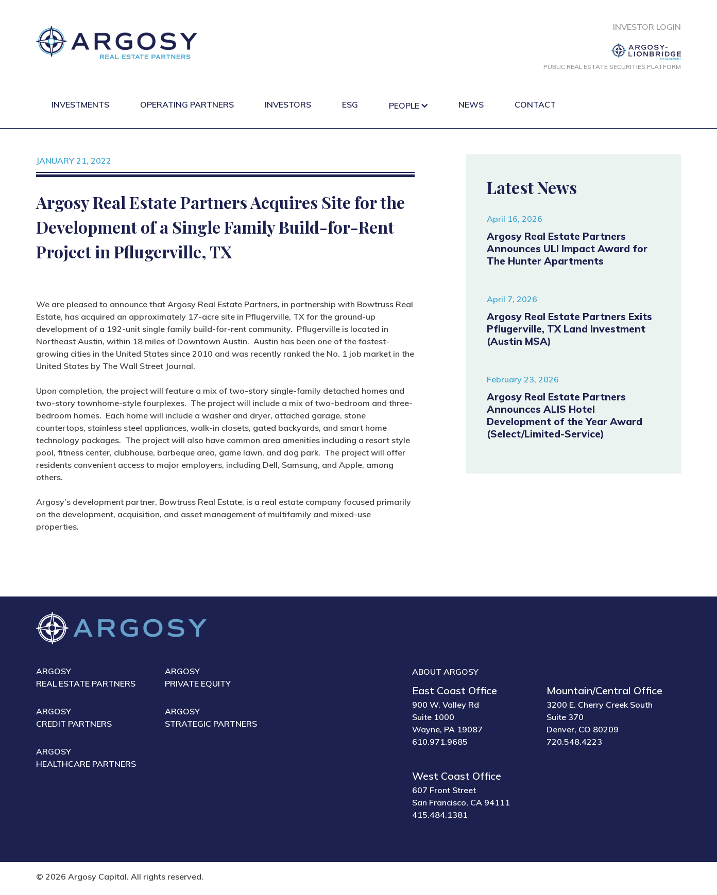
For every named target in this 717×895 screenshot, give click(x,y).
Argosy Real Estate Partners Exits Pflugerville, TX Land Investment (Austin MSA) (569, 328)
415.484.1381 (440, 815)
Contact (535, 104)
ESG (350, 104)
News (471, 104)
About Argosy (445, 671)
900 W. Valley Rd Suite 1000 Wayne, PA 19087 (447, 716)
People (404, 105)
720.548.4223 (574, 741)
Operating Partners (187, 104)
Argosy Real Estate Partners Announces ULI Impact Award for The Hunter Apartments (567, 248)
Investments (80, 104)
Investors (288, 104)
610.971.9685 (440, 741)
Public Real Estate (612, 67)
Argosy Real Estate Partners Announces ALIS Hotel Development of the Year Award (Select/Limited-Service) (564, 415)
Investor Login (647, 27)
